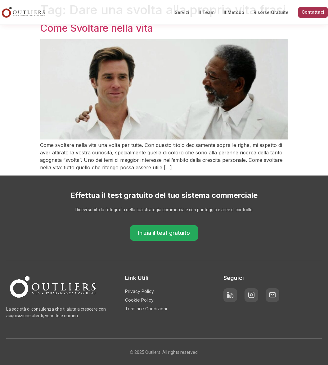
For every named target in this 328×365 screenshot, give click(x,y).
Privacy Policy (139, 291)
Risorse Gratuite (271, 12)
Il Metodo (234, 12)
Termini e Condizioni (146, 308)
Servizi (182, 12)
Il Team (206, 12)
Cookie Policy (139, 300)
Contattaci (313, 12)
